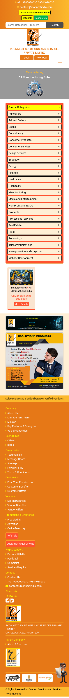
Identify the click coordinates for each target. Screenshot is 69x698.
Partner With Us (15, 554)
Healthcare (15, 179)
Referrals (27, 18)
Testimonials (14, 454)
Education (14, 159)
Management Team (17, 417)
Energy (13, 166)
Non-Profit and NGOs (21, 205)
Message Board (15, 459)
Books (12, 126)
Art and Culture (17, 120)
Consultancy (16, 133)
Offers (10, 440)
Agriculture (15, 113)
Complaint (12, 562)
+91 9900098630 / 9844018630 (25, 581)
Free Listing (13, 519)
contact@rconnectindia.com (36, 7)
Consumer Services (19, 146)
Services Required (16, 567)
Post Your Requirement (20, 482)
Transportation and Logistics (25, 251)
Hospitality (15, 185)
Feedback (12, 558)
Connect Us (41, 18)
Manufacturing (17, 192)
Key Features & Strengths (21, 426)
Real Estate (15, 225)
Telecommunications (20, 244)
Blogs (10, 444)
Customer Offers (16, 491)
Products (14, 212)
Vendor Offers (14, 509)
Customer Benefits (17, 486)
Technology (15, 238)
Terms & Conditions (17, 472)
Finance (13, 172)
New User (41, 57)
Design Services (17, 153)
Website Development (21, 258)
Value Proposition (17, 430)
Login (26, 57)
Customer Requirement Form (34, 12)
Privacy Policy (14, 467)
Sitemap (11, 463)
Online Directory (15, 528)
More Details (21, 304)
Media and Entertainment (23, 199)
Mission (11, 421)
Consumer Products (20, 140)
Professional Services (21, 218)
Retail (12, 231)
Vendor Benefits (16, 505)
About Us (12, 413)
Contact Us (13, 577)
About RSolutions (16, 644)
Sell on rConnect (16, 500)
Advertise (12, 523)
